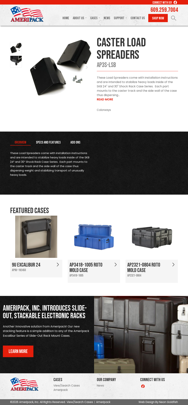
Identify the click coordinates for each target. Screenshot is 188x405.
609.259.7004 (164, 10)
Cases (94, 18)
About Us (78, 18)
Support (119, 18)
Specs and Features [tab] (48, 142)
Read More (105, 99)
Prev (35, 67)
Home (65, 18)
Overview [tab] (20, 142)
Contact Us (138, 18)
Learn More (18, 351)
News (107, 18)
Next (87, 67)
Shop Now (158, 18)
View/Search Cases (66, 385)
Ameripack (60, 390)
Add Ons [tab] (75, 142)
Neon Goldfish (168, 402)
